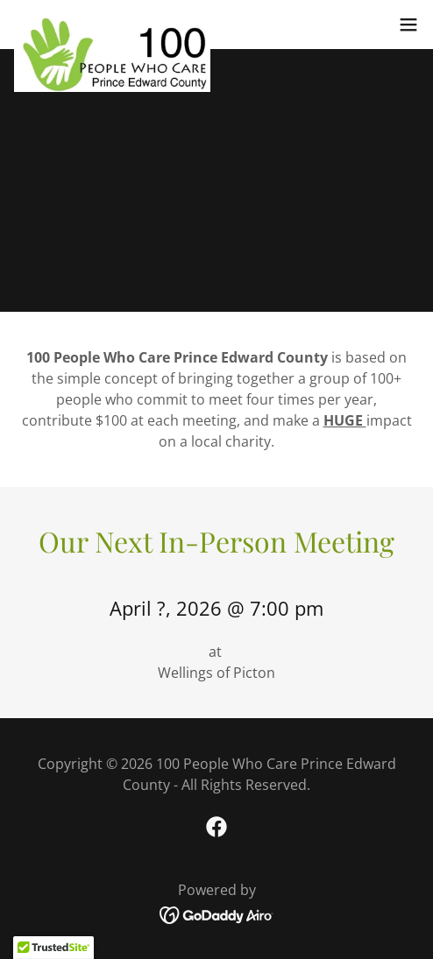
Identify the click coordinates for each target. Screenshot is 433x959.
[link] (112, 25)
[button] (408, 24)
